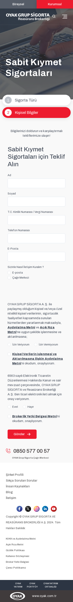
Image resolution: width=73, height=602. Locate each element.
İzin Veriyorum (20, 344)
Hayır (30, 406)
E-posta (17, 272)
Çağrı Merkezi (20, 277)
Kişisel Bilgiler (21, 112)
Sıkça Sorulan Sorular (21, 480)
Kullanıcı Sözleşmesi (17, 556)
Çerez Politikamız (16, 567)
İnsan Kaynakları (18, 486)
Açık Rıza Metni (14, 544)
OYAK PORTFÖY (32, 585)
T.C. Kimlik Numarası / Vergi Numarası (30, 212)
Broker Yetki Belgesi (17, 562)
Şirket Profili (15, 474)
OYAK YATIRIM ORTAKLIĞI (50, 585)
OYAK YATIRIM (18, 585)
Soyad (12, 193)
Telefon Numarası (19, 230)
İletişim (11, 498)
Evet (15, 406)
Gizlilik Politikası (15, 550)
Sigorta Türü (21, 100)
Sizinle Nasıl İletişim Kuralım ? (26, 267)
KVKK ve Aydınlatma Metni (21, 538)
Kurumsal (55, 4)
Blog (9, 492)
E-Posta (13, 248)
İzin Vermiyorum (48, 344)
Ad (9, 175)
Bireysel (18, 4)
